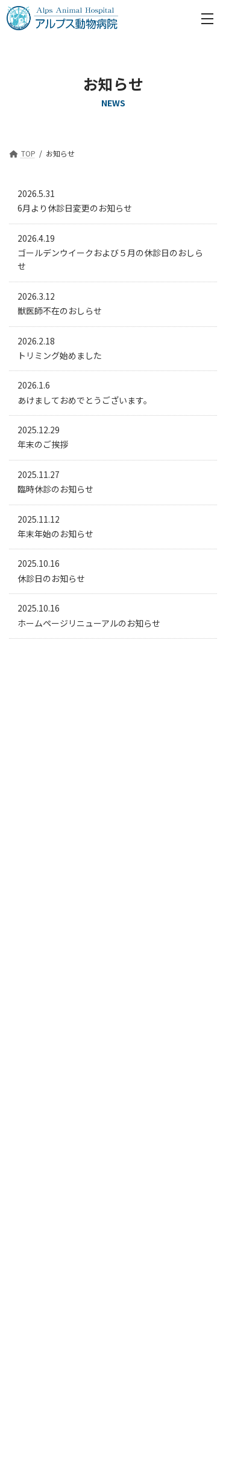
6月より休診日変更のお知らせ (74, 208)
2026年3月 (34, 748)
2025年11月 (36, 834)
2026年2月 (34, 769)
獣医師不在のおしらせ (59, 311)
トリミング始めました (59, 355)
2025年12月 (36, 812)
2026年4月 (34, 727)
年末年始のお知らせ (55, 534)
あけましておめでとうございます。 (84, 400)
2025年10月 (36, 855)
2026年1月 (34, 791)
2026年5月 (34, 705)
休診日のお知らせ (51, 578)
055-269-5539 (124, 998)
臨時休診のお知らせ (55, 489)
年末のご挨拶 (42, 444)
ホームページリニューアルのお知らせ (88, 623)
